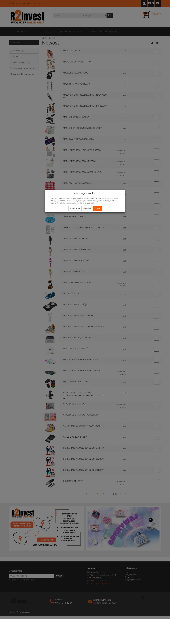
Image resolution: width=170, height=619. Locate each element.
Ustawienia (75, 208)
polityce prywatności (86, 203)
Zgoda (97, 208)
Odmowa (87, 208)
